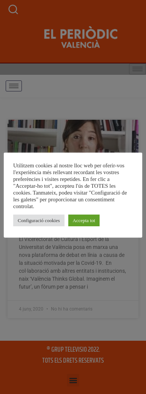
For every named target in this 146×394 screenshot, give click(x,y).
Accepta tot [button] (84, 220)
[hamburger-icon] (14, 85)
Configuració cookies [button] (39, 220)
